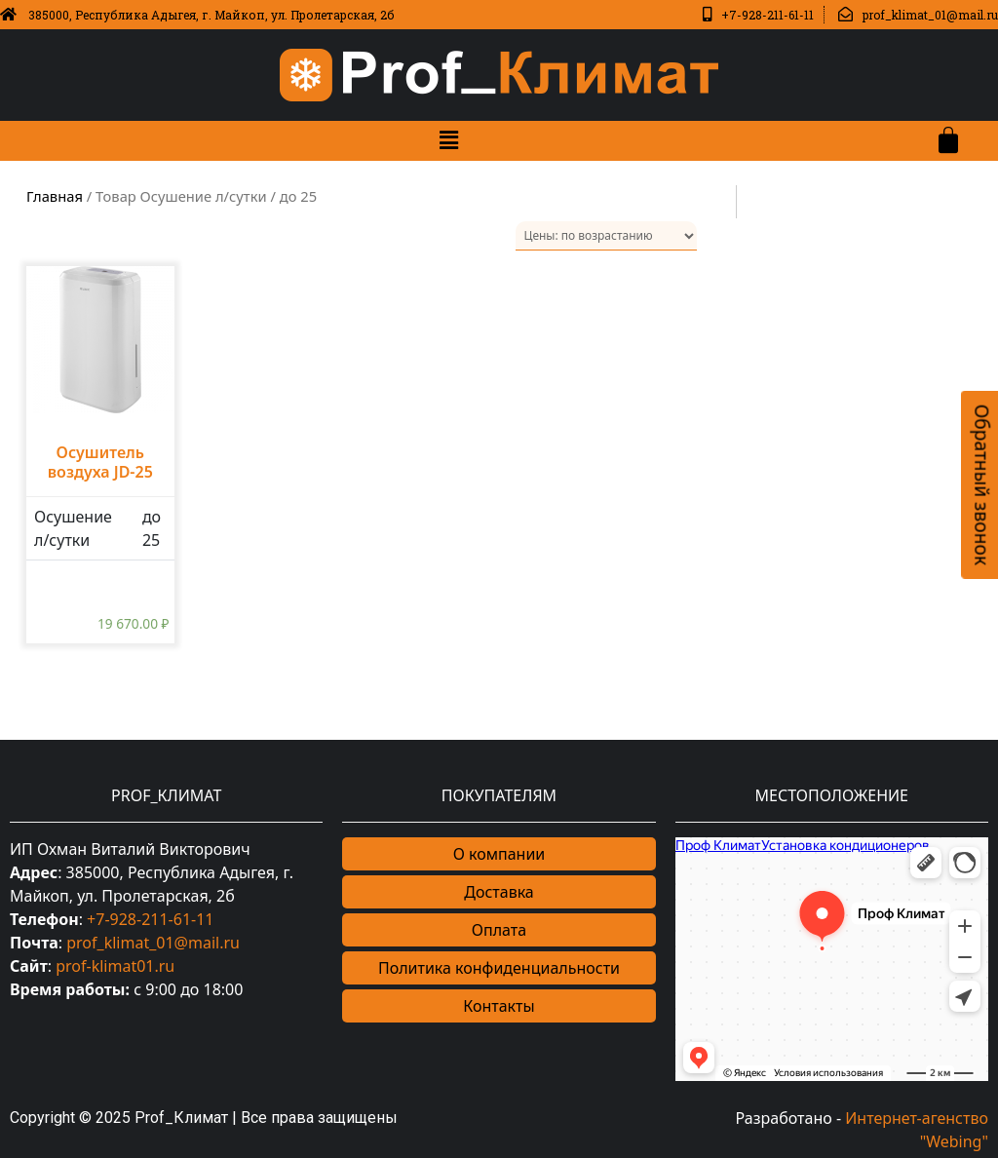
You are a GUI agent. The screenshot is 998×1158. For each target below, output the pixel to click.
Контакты (498, 1006)
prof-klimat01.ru (115, 966)
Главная (54, 196)
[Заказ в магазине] (606, 236)
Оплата (499, 930)
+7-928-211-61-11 (150, 919)
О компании (499, 854)
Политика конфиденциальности (499, 968)
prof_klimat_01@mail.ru (153, 942)
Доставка (499, 892)
